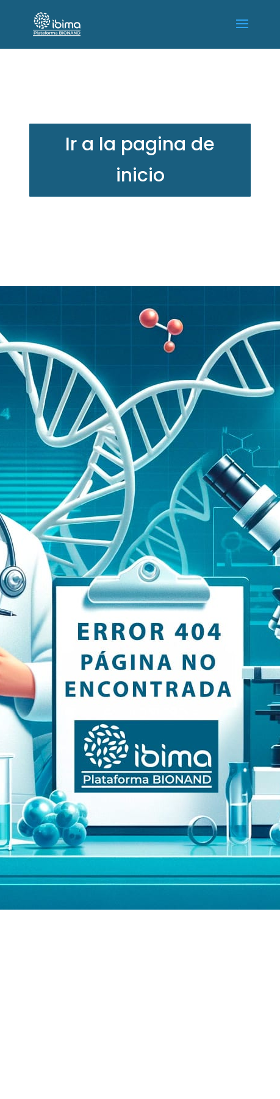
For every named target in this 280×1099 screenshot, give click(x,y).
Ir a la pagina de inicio (140, 160)
